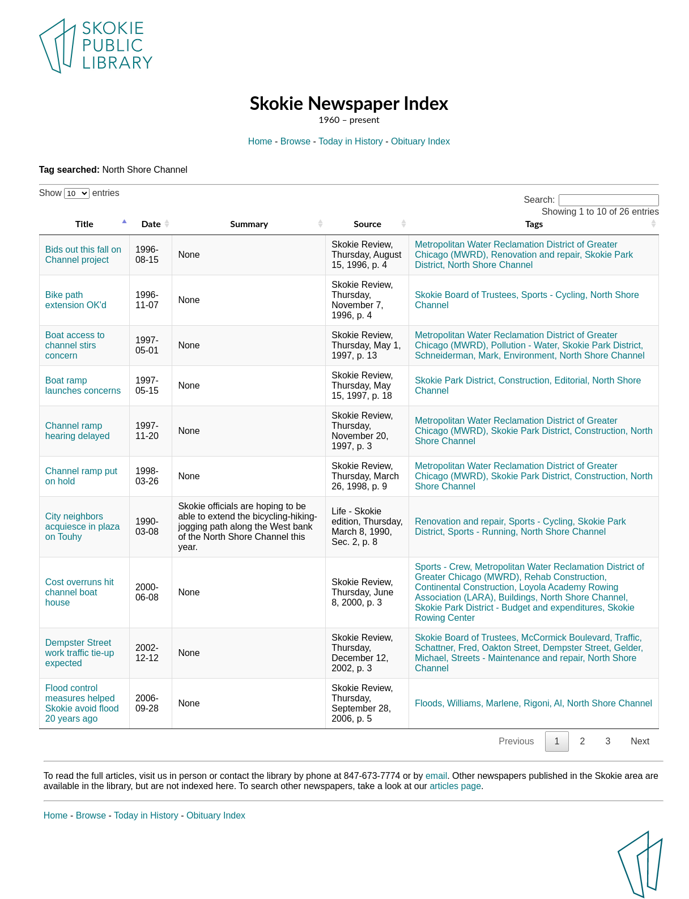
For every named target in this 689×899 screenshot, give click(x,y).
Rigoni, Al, (544, 703)
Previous (516, 741)
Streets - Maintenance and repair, (518, 658)
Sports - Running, (483, 531)
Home (260, 141)
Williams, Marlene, (484, 703)
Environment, (530, 355)
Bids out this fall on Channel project (83, 255)
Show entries (79, 193)
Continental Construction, (466, 587)
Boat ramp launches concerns (83, 385)
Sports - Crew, (443, 567)
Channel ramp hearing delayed (77, 431)
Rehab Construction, (565, 577)
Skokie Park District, (602, 345)
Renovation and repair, (536, 254)
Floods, (429, 703)
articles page (455, 786)
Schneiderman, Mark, (458, 355)
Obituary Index (420, 141)
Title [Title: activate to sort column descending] (84, 223)
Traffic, (628, 637)
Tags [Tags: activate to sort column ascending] (534, 223)
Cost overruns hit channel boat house (79, 592)
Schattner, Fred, (447, 648)
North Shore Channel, (584, 597)
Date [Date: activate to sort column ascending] (150, 223)
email (436, 776)
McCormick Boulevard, (567, 637)
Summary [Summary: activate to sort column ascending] (249, 223)
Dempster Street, (577, 648)
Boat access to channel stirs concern (75, 345)
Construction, (525, 380)
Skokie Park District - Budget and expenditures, (510, 607)
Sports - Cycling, (554, 295)
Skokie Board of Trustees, (466, 295)
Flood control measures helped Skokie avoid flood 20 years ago (82, 703)
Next (640, 741)
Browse (295, 141)
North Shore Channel (490, 265)
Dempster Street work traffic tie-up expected (79, 653)
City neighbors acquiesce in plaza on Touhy (82, 527)
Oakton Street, (511, 648)
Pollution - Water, (525, 345)
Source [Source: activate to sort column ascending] (367, 223)
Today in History (350, 141)
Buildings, (518, 597)
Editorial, (572, 380)
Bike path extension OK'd (76, 300)
